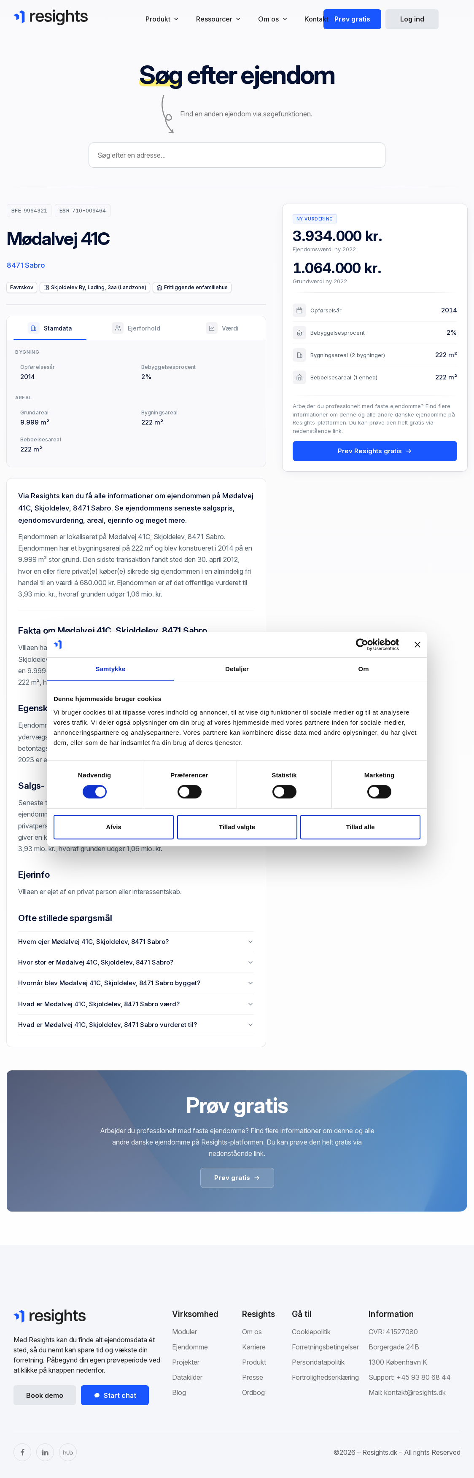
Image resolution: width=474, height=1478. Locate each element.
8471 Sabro (26, 265)
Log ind (412, 19)
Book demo (44, 1395)
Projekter (185, 1362)
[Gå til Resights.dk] (50, 17)
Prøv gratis (352, 19)
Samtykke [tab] (111, 668)
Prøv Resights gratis (375, 451)
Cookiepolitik (311, 1332)
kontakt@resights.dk (415, 1392)
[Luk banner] (417, 645)
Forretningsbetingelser (325, 1347)
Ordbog (253, 1392)
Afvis (113, 826)
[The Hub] (68, 1452)
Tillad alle (360, 826)
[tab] (50, 328)
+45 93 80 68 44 (423, 1377)
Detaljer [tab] (237, 668)
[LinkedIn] (45, 1452)
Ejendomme (190, 1347)
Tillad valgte (237, 826)
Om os (252, 1332)
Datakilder (187, 1377)
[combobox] (237, 155)
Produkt (254, 1362)
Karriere (254, 1347)
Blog (179, 1392)
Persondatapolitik (318, 1362)
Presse (252, 1377)
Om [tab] (363, 668)
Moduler (184, 1332)
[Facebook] (22, 1452)
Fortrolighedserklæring (325, 1377)
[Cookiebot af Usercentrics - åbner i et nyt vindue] (362, 644)
